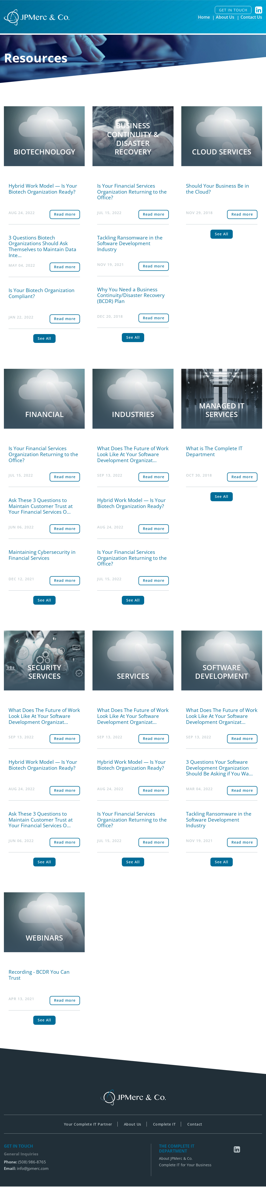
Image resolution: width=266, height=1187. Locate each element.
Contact (194, 1124)
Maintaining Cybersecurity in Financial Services (42, 555)
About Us (225, 17)
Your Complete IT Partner (88, 1124)
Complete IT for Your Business (185, 1165)
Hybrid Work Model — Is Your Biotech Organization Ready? (43, 188)
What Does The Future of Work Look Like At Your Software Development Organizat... (133, 454)
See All (44, 338)
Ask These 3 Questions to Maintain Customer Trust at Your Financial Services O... (41, 506)
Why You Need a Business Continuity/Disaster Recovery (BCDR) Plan (131, 295)
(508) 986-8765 (32, 1162)
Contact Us (251, 17)
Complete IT (164, 1124)
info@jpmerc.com (33, 1169)
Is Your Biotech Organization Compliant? (42, 293)
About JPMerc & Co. (175, 1159)
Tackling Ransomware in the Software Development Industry (130, 243)
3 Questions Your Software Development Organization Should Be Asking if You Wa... (219, 768)
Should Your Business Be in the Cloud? (217, 188)
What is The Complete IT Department (214, 451)
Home (204, 17)
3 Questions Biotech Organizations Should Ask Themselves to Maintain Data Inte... (42, 246)
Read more (65, 214)
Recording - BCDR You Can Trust (39, 975)
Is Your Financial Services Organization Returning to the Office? (132, 191)
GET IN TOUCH (233, 10)
